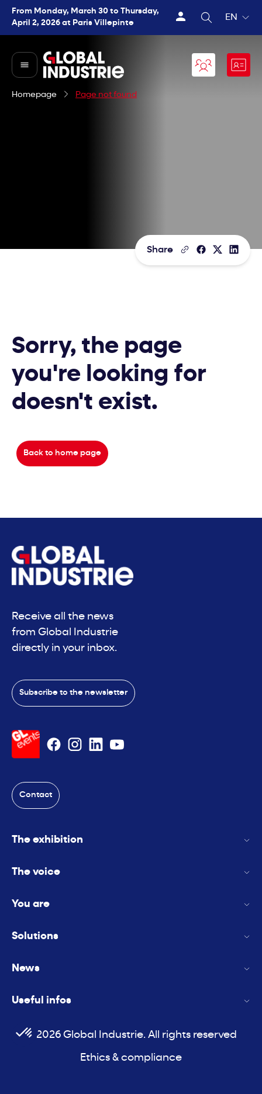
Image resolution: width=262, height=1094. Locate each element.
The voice (131, 872)
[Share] (201, 249)
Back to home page (62, 453)
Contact (35, 795)
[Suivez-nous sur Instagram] (75, 745)
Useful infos (131, 1000)
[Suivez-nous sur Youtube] (117, 745)
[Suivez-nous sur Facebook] (54, 745)
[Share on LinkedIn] (234, 249)
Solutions (131, 936)
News (131, 968)
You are (131, 904)
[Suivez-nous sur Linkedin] (96, 745)
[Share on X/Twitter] (217, 249)
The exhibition (131, 840)
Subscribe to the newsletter (73, 692)
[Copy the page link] (184, 249)
